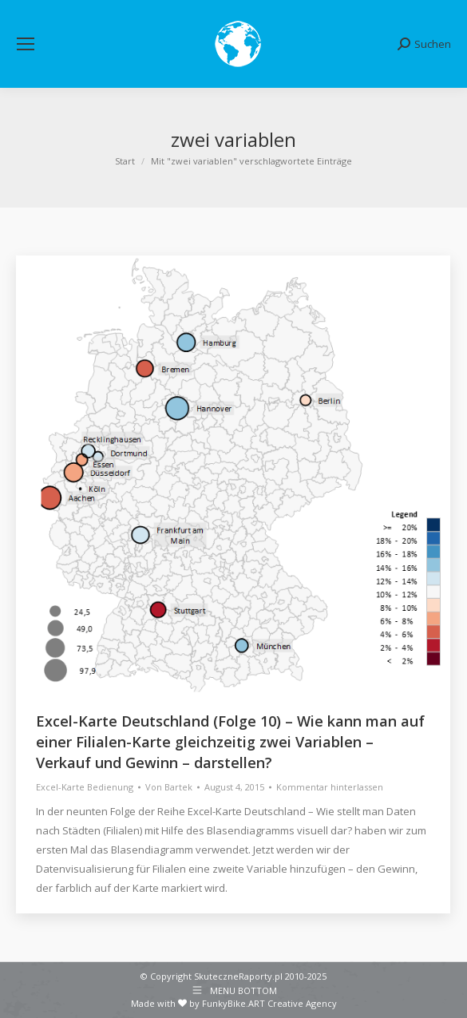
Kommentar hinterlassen (329, 787)
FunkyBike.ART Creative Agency (269, 1003)
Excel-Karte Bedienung (84, 787)
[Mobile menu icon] (25, 43)
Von (168, 787)
